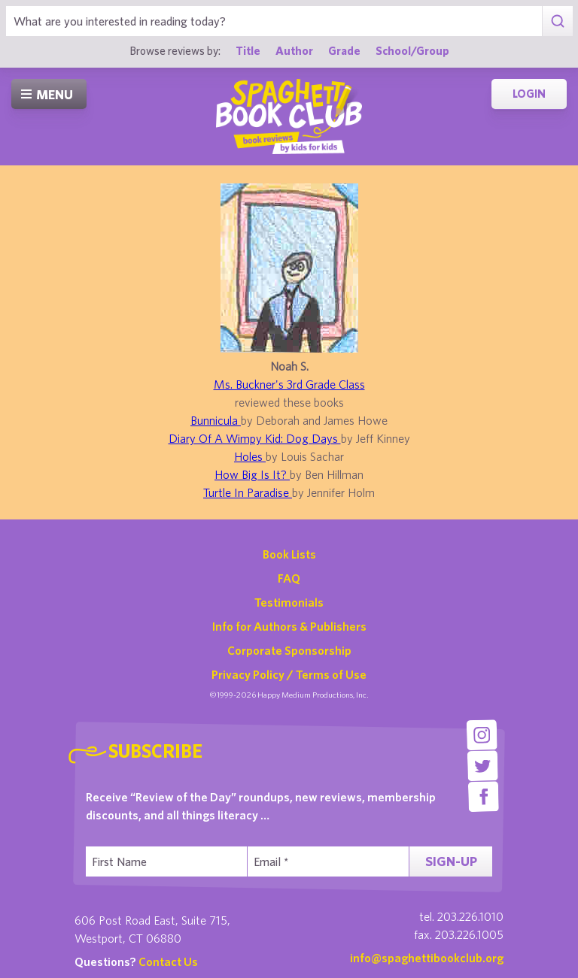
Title (248, 50)
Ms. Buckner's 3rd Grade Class (289, 384)
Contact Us (168, 961)
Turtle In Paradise (247, 492)
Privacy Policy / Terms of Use (289, 674)
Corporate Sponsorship (289, 650)
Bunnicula (215, 420)
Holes (250, 456)
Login (529, 93)
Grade (344, 50)
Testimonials (289, 602)
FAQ (289, 578)
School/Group (412, 50)
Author (294, 50)
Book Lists (289, 554)
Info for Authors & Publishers (289, 626)
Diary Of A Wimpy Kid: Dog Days (255, 438)
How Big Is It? (252, 474)
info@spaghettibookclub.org (426, 957)
